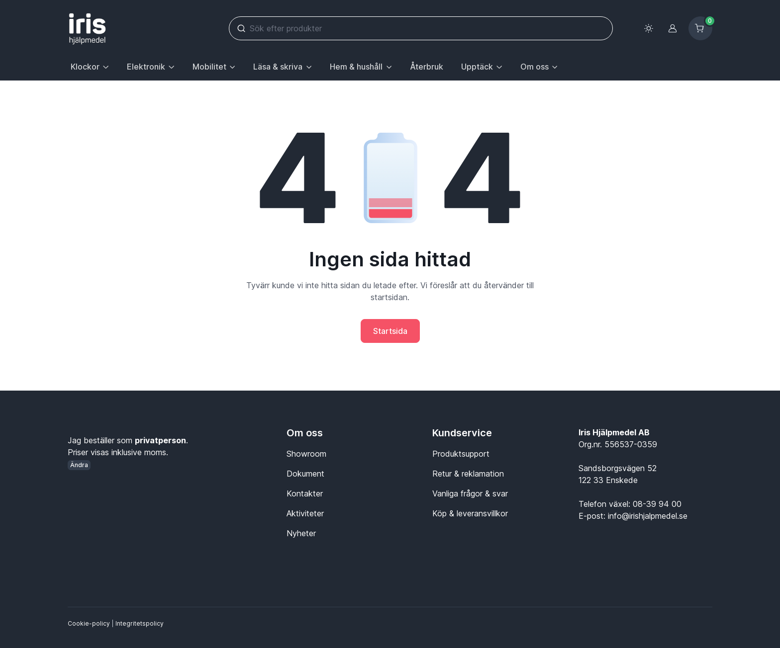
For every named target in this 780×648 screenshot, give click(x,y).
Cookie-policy (89, 623)
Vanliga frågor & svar (470, 493)
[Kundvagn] (700, 28)
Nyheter (301, 533)
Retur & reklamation (468, 474)
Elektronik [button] (146, 67)
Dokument (305, 474)
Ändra (79, 465)
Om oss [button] (534, 67)
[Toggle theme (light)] (649, 28)
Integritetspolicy (139, 623)
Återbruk (426, 67)
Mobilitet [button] (209, 67)
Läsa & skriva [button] (277, 67)
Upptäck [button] (477, 67)
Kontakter (305, 493)
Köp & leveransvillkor (470, 513)
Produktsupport (460, 454)
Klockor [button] (85, 67)
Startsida (390, 331)
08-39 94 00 (657, 504)
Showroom (306, 454)
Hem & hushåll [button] (356, 67)
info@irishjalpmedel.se (647, 516)
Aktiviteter (305, 513)
